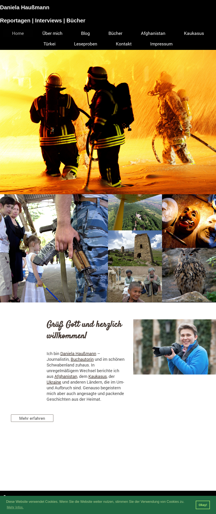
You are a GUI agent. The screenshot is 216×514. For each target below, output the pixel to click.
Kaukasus (97, 376)
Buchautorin (82, 359)
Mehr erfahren (32, 418)
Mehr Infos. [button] (15, 507)
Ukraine (54, 382)
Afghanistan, (66, 376)
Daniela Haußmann (78, 353)
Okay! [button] (203, 505)
